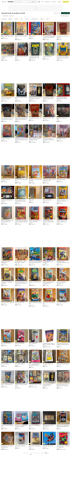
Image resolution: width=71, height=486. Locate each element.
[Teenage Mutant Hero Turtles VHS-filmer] (7, 49)
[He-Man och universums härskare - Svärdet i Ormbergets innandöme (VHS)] (21, 213)
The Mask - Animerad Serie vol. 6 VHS (35, 282)
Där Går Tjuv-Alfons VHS (19, 343)
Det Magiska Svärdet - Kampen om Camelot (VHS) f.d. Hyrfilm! (35, 98)
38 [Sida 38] (42, 452)
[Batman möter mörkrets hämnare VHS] (21, 89)
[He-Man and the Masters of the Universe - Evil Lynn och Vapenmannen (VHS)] (63, 192)
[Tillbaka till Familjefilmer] (2, 16)
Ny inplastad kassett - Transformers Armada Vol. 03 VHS (63, 262)
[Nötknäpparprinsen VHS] (63, 131)
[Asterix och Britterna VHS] (7, 335)
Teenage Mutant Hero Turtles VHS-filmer (6, 57)
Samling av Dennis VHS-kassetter (63, 363)
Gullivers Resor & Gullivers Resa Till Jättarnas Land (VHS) (49, 180)
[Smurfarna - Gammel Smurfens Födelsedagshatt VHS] (49, 274)
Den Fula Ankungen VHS (61, 179)
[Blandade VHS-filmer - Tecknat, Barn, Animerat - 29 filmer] (21, 253)
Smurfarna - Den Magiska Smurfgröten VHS (61, 282)
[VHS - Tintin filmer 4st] (7, 356)
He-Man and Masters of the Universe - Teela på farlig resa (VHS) (48, 221)
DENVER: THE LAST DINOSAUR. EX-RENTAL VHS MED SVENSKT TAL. (63, 426)
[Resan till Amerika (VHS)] (49, 192)
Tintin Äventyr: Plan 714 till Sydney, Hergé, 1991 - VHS (34, 57)
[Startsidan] (10, 2)
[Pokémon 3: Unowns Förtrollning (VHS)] (21, 377)
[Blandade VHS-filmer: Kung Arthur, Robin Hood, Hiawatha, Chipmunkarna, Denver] (35, 131)
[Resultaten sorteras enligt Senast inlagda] (65, 16)
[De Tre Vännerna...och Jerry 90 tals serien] (63, 28)
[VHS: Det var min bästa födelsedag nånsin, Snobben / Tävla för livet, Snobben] (35, 253)
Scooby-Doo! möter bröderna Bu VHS (21, 57)
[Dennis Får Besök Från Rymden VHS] (49, 295)
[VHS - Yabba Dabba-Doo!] (49, 356)
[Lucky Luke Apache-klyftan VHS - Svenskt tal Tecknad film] (7, 89)
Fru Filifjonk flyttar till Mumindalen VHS (21, 180)
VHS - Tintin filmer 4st (5, 363)
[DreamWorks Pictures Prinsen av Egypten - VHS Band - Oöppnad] (49, 335)
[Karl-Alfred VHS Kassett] (7, 131)
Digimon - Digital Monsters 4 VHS (7, 36)
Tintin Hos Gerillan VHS (47, 56)
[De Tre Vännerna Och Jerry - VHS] (35, 110)
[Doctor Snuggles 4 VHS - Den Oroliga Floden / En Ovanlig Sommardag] (21, 192)
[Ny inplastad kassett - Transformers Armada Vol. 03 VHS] (63, 253)
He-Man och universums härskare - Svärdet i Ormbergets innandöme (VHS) (21, 221)
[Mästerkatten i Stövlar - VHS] (49, 110)
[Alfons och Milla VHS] (35, 335)
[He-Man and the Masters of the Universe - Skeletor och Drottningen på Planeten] (7, 213)
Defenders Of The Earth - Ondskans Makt (6, 262)
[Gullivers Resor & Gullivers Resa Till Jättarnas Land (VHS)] (49, 171)
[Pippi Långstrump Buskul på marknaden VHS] (49, 253)
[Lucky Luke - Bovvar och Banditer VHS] (7, 417)
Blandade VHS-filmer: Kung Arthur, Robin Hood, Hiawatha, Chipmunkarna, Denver (35, 139)
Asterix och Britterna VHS (6, 343)
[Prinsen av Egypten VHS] (21, 295)
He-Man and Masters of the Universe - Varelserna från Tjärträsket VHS (62, 221)
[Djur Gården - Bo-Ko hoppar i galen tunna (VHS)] (35, 171)
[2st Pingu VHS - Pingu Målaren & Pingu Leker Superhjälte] (21, 417)
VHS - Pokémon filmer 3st (20, 363)
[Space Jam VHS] (35, 28)
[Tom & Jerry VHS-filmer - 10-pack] (35, 377)
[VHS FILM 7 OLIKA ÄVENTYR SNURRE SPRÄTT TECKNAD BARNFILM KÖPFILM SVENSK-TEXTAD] (63, 89)
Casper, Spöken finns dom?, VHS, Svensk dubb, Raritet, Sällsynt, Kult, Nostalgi (7, 119)
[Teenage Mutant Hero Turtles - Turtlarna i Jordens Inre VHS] (49, 89)
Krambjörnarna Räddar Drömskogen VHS (35, 303)
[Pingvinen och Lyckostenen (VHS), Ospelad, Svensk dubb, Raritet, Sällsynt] (21, 110)
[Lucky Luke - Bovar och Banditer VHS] (21, 28)
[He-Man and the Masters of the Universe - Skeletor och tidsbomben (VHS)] (35, 213)
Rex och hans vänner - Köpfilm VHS (7, 302)
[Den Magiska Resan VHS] (7, 171)
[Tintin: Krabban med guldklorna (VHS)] (35, 438)
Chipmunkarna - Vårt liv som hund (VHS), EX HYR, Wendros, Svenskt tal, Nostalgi (21, 139)
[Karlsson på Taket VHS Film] (49, 438)
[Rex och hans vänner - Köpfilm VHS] (7, 295)
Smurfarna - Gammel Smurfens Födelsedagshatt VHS (48, 282)
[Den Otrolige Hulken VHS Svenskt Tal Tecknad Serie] (63, 438)
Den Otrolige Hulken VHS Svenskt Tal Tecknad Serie (63, 446)
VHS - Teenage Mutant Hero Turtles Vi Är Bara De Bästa (34, 364)
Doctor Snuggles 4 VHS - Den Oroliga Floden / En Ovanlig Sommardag (20, 201)
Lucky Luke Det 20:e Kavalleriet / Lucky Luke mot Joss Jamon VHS (63, 57)
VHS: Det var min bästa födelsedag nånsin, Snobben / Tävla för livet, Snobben (35, 262)
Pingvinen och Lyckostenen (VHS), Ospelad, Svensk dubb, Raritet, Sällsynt (21, 119)
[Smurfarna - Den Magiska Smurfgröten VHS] (63, 274)
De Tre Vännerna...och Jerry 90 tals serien (62, 37)
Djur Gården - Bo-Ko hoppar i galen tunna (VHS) (35, 180)
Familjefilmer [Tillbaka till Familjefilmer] (5, 15)
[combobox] (22, 2)
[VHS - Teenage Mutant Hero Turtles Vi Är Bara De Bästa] (35, 356)
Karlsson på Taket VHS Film (48, 445)
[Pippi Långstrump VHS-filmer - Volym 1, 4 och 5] (49, 417)
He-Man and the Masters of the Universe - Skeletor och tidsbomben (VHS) (35, 221)
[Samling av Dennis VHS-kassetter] (63, 356)
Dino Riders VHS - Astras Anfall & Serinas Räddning (7, 446)
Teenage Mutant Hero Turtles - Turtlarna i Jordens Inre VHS (49, 98)
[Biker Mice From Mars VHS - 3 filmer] (63, 110)
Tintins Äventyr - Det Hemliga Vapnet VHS (6, 282)
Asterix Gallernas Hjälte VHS (62, 302)
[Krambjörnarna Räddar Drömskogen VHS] (35, 295)
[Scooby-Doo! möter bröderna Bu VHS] (21, 49)
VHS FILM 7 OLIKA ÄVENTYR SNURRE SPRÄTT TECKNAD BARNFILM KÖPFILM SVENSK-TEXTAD (62, 98)
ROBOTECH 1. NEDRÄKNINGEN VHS (34, 426)
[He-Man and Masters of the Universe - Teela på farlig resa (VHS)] (49, 213)
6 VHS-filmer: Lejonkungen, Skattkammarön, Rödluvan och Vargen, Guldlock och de (48, 139)
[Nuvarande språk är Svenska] (39, 2)
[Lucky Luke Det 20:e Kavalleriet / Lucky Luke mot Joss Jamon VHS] (63, 49)
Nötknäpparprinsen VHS (61, 138)
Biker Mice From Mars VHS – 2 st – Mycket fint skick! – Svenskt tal (63, 385)
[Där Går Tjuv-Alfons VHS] (21, 335)
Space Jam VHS (32, 36)
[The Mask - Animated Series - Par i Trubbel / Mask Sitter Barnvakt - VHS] (21, 274)
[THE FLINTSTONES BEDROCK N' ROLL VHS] (7, 192)
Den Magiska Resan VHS (5, 179)
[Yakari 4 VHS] (35, 192)
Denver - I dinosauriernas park (6, 384)
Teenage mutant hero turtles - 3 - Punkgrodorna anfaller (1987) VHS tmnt (63, 344)
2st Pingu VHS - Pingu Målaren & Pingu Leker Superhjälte (21, 426)
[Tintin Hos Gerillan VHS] (49, 49)
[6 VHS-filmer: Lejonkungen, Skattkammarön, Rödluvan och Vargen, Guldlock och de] (49, 131)
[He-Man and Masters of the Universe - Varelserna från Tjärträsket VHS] (63, 213)
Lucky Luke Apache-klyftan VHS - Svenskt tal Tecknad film (7, 98)
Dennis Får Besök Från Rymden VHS (48, 303)
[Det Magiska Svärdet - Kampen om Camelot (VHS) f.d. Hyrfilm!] (35, 89)
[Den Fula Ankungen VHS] (63, 171)
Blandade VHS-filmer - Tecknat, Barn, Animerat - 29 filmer (21, 262)
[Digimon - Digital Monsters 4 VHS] (7, 28)
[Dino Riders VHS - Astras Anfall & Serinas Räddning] (7, 438)
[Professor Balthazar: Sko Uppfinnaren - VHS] (49, 377)
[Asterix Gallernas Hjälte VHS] (63, 295)
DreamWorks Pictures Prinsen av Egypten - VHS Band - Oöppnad (49, 344)
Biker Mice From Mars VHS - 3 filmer (62, 119)
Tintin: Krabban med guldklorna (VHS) (34, 446)
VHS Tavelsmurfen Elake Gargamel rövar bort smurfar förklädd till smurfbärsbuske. (49, 37)
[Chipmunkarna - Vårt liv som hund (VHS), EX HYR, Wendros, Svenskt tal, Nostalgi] (21, 131)
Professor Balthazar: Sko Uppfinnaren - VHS (47, 385)
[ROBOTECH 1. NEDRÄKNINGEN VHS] (35, 417)
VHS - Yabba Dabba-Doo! (47, 363)
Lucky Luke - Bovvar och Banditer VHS (7, 426)
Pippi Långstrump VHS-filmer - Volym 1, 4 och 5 (48, 426)
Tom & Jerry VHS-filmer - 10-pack (35, 384)
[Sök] (29, 2)
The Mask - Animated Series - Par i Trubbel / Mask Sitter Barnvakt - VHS (21, 282)
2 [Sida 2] (33, 452)
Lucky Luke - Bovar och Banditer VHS (21, 37)
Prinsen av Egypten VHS (19, 302)
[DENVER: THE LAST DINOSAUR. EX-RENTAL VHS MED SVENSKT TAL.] (63, 417)
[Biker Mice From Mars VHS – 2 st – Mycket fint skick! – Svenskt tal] (63, 377)
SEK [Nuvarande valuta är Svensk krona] (42, 1)
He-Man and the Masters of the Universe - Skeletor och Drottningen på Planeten (7, 221)
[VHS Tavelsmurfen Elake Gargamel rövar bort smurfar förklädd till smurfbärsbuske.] (49, 28)
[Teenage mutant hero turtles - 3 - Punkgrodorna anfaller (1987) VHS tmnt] (63, 335)
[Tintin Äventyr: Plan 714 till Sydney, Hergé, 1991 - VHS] (35, 49)
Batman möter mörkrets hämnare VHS (21, 98)
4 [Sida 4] (38, 452)
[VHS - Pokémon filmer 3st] (21, 356)
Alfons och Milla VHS (32, 343)
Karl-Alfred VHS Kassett (5, 138)
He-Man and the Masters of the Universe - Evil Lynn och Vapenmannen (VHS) (63, 201)
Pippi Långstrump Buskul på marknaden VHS (48, 262)
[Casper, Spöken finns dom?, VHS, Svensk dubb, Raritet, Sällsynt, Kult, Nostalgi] (7, 110)
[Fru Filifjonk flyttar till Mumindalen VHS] (21, 171)
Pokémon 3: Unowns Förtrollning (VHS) (21, 385)
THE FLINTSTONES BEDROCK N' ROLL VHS (7, 201)
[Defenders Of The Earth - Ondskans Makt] (7, 253)
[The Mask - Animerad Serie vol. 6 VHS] (35, 274)
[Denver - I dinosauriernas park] (7, 377)
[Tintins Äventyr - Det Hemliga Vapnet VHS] (7, 274)
